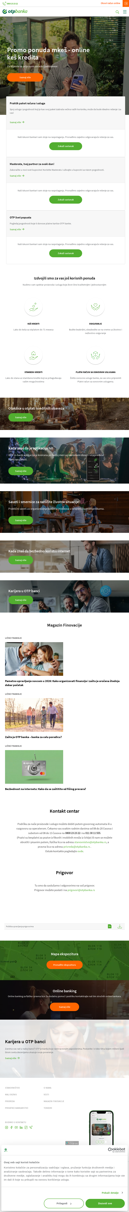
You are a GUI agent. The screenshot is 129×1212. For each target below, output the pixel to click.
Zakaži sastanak (66, 146)
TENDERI (48, 1108)
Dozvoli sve (105, 1203)
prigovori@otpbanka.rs (81, 890)
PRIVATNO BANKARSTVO (16, 1108)
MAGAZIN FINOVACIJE (54, 1101)
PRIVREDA (10, 1101)
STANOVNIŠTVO (12, 1087)
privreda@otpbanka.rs (76, 846)
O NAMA (47, 1087)
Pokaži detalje (110, 1192)
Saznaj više (64, 1006)
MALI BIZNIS (11, 1094)
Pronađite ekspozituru (64, 964)
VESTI (46, 1094)
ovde (80, 851)
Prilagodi (64, 1203)
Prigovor (64, 872)
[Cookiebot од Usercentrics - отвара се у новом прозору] (110, 1150)
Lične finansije (13, 638)
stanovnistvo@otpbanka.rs (90, 842)
